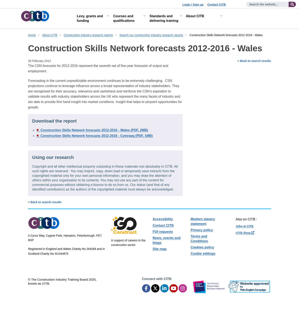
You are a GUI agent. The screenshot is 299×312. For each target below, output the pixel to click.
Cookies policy (202, 247)
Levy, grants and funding (90, 18)
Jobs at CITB (245, 226)
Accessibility (163, 219)
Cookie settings (203, 253)
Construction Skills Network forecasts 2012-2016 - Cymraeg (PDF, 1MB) (96, 136)
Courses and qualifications (124, 18)
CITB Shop (245, 233)
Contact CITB (216, 4)
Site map (160, 249)
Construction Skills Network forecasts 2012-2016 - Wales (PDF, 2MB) (94, 130)
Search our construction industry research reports (151, 35)
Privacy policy (202, 230)
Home (32, 35)
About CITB (195, 16)
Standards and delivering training (164, 18)
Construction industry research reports (88, 35)
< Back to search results (254, 61)
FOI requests (163, 231)
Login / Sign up (193, 4)
